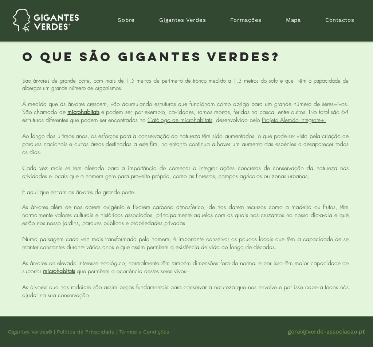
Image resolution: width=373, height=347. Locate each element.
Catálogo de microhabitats (180, 120)
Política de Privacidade (85, 332)
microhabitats (83, 112)
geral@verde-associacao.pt (326, 331)
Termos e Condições (144, 332)
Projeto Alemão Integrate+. (294, 120)
